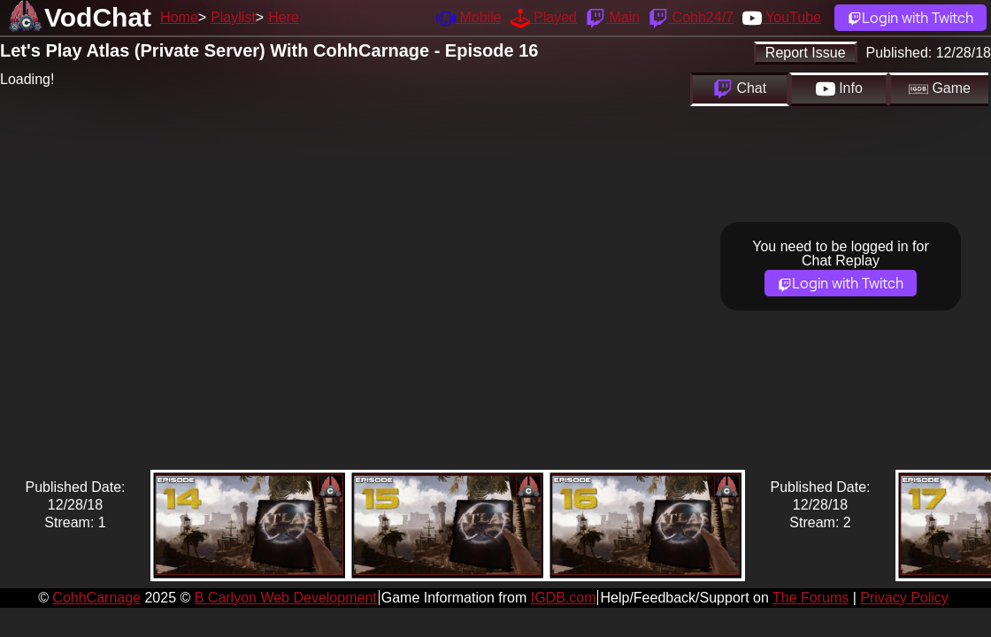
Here (283, 17)
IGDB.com (563, 597)
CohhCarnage (96, 597)
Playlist (233, 17)
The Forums (810, 597)
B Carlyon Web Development (286, 597)
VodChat (97, 17)
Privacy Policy (904, 597)
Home (179, 17)
